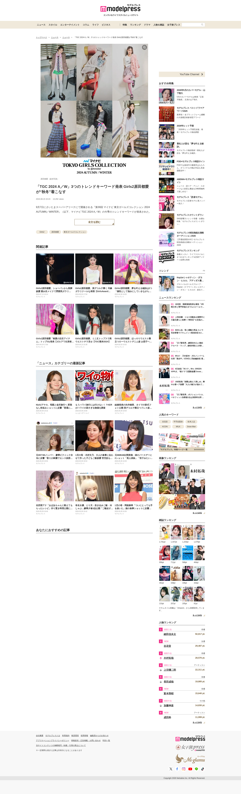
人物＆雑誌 (158, 25)
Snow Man (191, 427)
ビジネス (106, 25)
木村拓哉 (169, 658)
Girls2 (42, 232)
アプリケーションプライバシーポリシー (52, 740)
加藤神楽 (169, 705)
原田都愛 (55, 232)
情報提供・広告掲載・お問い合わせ (86, 740)
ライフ (95, 25)
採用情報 (84, 736)
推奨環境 (75, 736)
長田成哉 (169, 681)
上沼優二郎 (170, 670)
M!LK (178, 427)
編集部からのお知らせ (99, 736)
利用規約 (65, 736)
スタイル (53, 25)
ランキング (135, 25)
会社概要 (39, 736)
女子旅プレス (173, 25)
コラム (86, 25)
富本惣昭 (169, 693)
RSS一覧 (106, 740)
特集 (125, 25)
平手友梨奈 (178, 422)
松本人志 (191, 422)
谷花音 (165, 422)
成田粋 (167, 717)
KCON (165, 427)
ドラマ (147, 25)
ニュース (41, 25)
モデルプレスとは (52, 736)
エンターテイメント (70, 25)
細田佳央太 (170, 634)
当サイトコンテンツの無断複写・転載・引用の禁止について (61, 745)
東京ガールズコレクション (75, 232)
